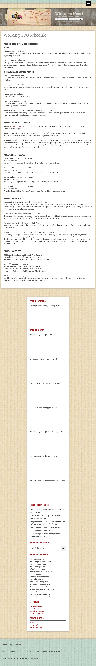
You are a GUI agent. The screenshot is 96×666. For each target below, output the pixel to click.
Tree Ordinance (36, 592)
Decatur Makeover (37, 613)
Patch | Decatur (36, 628)
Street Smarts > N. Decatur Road (42, 589)
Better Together (36, 574)
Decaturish (34, 625)
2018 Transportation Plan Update (43, 564)
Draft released (15, 126)
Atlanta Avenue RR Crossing (41, 572)
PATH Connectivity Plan (39, 582)
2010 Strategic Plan (37, 559)
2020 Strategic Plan (37, 567)
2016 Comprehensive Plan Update (43, 562)
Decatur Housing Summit (40, 577)
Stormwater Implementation (41, 584)
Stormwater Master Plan (39, 587)
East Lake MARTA (37, 579)
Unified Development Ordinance (42, 597)
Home (4, 645)
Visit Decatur (35, 609)
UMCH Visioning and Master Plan (43, 594)
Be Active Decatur (37, 611)
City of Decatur (36, 607)
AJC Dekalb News (36, 623)
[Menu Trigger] (88, 3)
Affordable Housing (37, 569)
